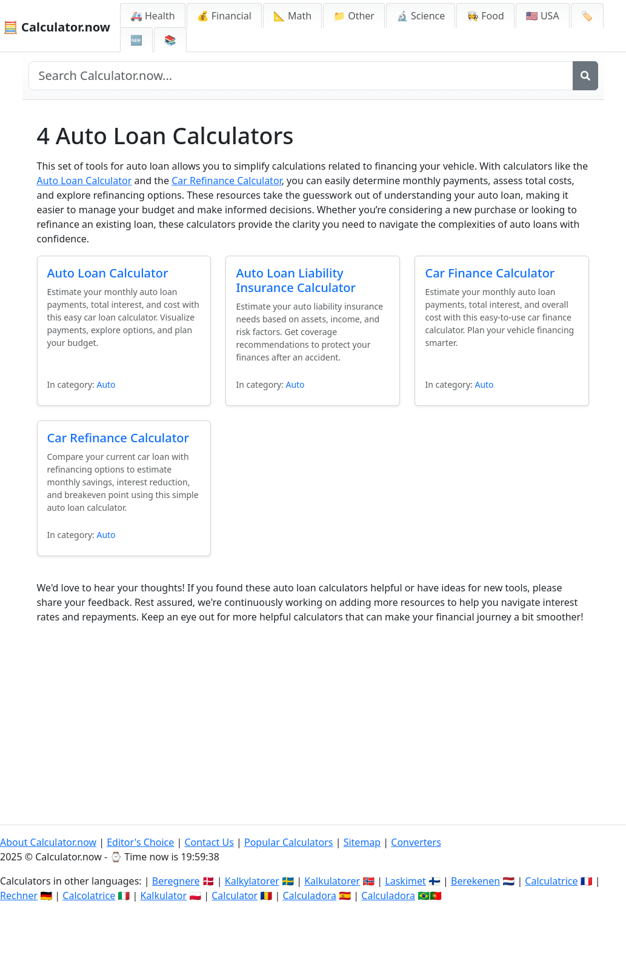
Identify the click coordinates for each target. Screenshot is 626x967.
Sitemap (362, 842)
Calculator (234, 895)
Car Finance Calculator (489, 273)
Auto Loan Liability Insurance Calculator (296, 280)
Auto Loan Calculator (84, 180)
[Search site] (300, 75)
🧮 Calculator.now (56, 27)
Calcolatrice (88, 895)
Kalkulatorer (332, 881)
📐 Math (292, 15)
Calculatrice (551, 881)
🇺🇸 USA (542, 15)
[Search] (585, 75)
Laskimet (405, 881)
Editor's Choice (140, 842)
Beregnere (176, 881)
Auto (105, 384)
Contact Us (208, 842)
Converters (416, 842)
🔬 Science (420, 15)
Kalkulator (163, 895)
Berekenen (475, 881)
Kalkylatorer (252, 881)
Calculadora (309, 895)
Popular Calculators (288, 842)
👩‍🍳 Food (485, 15)
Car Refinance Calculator (226, 180)
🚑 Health (152, 15)
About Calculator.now (48, 842)
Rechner (19, 895)
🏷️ (587, 15)
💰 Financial (224, 15)
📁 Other (354, 15)
